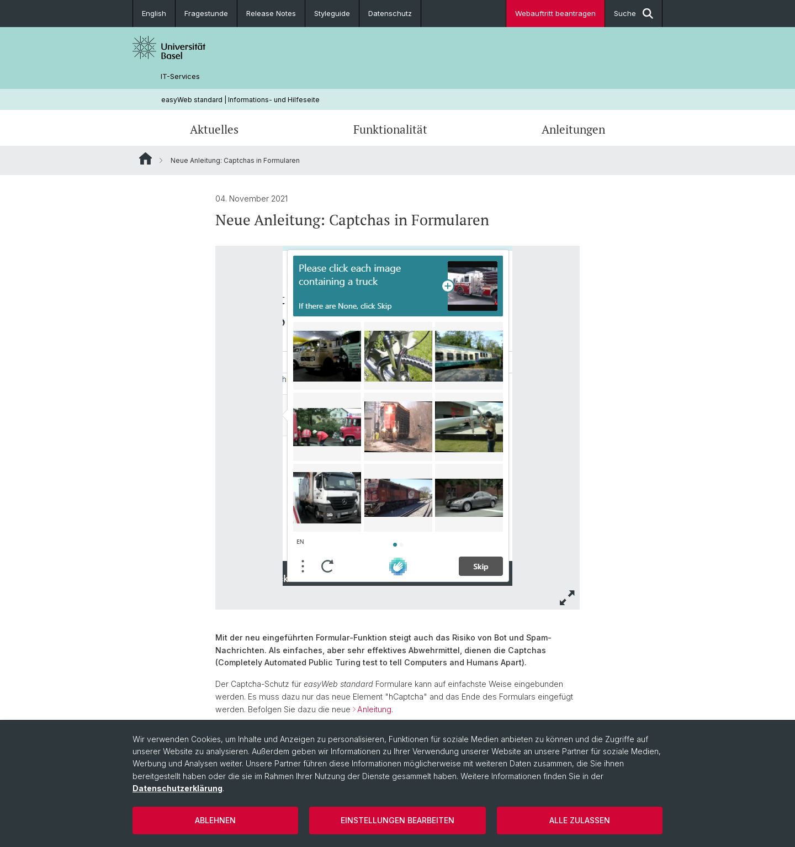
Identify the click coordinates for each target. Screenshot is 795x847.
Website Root (145, 158)
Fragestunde (206, 13)
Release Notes (271, 13)
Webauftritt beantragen (555, 13)
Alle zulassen (579, 820)
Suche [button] (633, 13)
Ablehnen (215, 820)
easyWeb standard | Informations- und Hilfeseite (240, 100)
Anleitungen (573, 129)
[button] (567, 597)
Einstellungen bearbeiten (397, 820)
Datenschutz (390, 13)
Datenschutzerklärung (177, 788)
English (154, 13)
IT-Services (180, 76)
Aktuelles (214, 129)
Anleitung (374, 709)
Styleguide (332, 13)
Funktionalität (390, 129)
